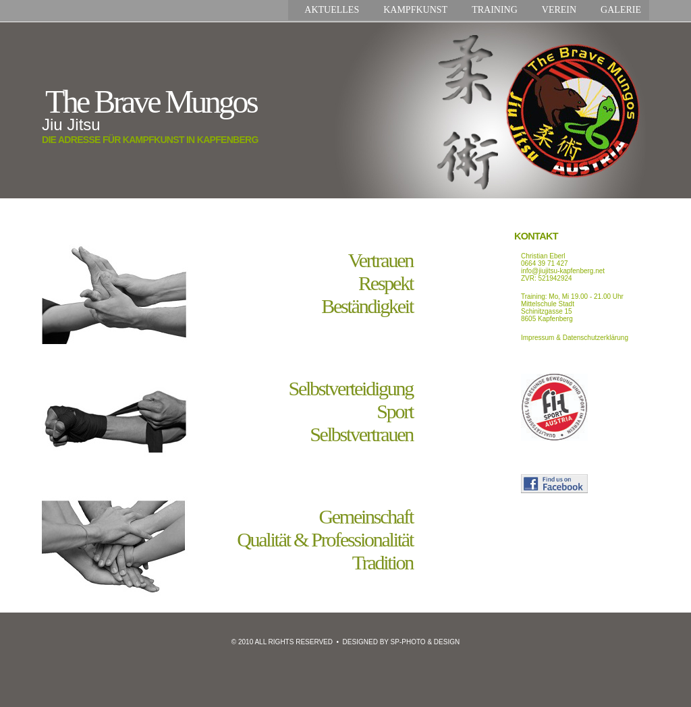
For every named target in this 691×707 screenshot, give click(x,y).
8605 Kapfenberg (547, 318)
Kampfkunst (415, 10)
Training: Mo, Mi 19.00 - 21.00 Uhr (572, 296)
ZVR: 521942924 (546, 278)
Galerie (621, 10)
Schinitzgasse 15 (546, 311)
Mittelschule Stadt (547, 304)
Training (495, 10)
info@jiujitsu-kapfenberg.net (563, 271)
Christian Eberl (543, 256)
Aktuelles (331, 10)
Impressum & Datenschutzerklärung (574, 337)
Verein (559, 10)
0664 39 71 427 (544, 263)
